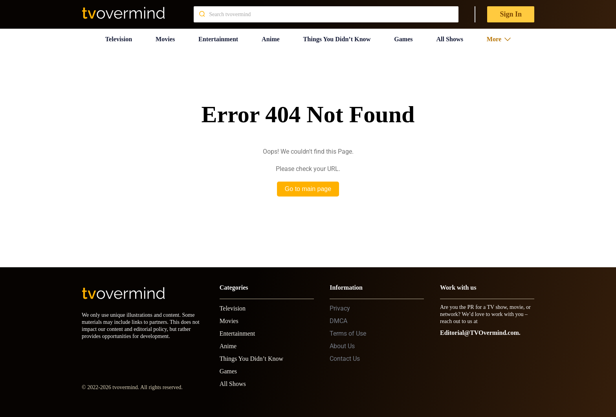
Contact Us (345, 355)
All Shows (452, 37)
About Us (342, 343)
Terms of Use (348, 330)
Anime (270, 37)
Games (406, 37)
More (501, 37)
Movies (163, 37)
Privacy (340, 305)
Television (117, 37)
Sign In (511, 14)
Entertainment (217, 37)
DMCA (338, 317)
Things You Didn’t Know (338, 37)
